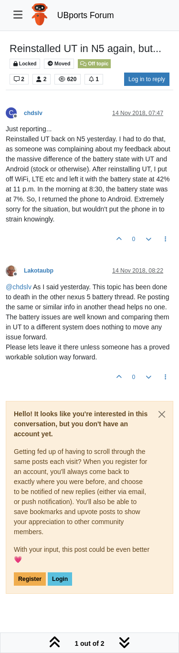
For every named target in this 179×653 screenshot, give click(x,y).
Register (30, 579)
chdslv (33, 113)
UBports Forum (85, 15)
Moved (59, 64)
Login (60, 579)
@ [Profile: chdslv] (19, 287)
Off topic (94, 63)
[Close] (162, 414)
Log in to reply (146, 79)
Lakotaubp (38, 270)
